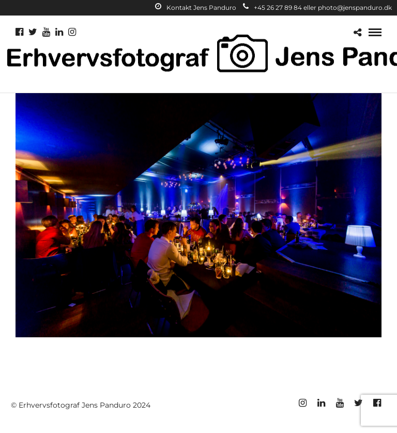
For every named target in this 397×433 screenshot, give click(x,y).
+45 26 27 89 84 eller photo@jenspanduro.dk (317, 7)
